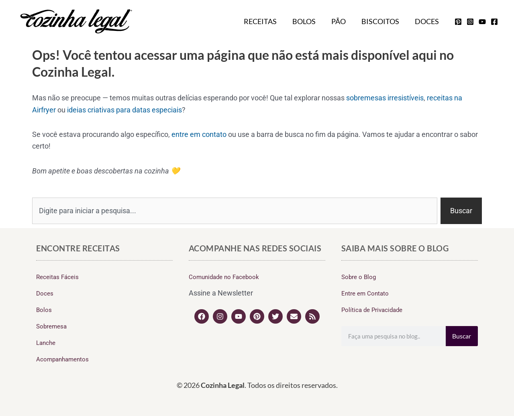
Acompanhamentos (62, 359)
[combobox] (234, 211)
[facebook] (494, 21)
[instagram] (470, 21)
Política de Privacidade (371, 310)
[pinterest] (458, 21)
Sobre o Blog (358, 277)
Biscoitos (382, 21)
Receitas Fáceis (57, 277)
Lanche (45, 343)
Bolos (308, 21)
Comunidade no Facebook (224, 277)
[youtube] (482, 21)
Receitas (265, 21)
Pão (341, 21)
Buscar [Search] (461, 336)
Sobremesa (51, 326)
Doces (427, 21)
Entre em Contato (365, 293)
